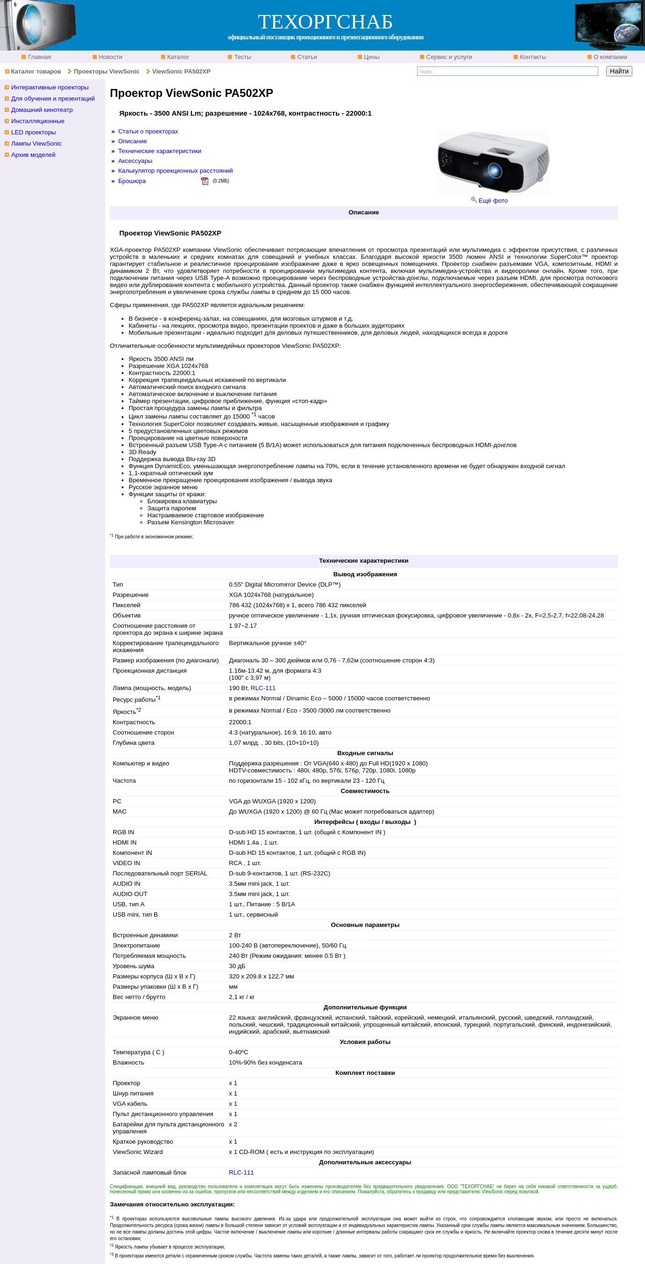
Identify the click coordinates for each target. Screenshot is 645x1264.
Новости (110, 56)
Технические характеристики (160, 150)
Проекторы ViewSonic (107, 71)
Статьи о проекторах (148, 131)
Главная (38, 56)
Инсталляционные (38, 121)
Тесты (241, 56)
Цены (371, 56)
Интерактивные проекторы (50, 87)
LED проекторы (33, 132)
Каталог (177, 56)
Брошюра (132, 180)
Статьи (306, 56)
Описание (132, 141)
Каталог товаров (36, 71)
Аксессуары (135, 160)
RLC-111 (263, 687)
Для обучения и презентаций (53, 98)
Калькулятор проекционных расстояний (175, 170)
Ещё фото (492, 200)
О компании (609, 56)
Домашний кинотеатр (42, 109)
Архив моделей (33, 154)
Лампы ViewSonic (36, 143)
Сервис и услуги (448, 56)
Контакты (532, 56)
